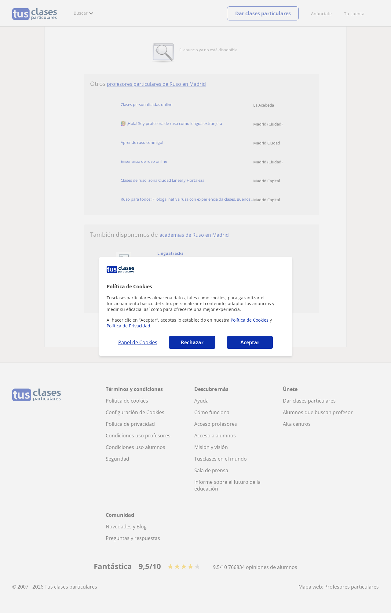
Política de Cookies (250, 320)
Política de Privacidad (128, 326)
